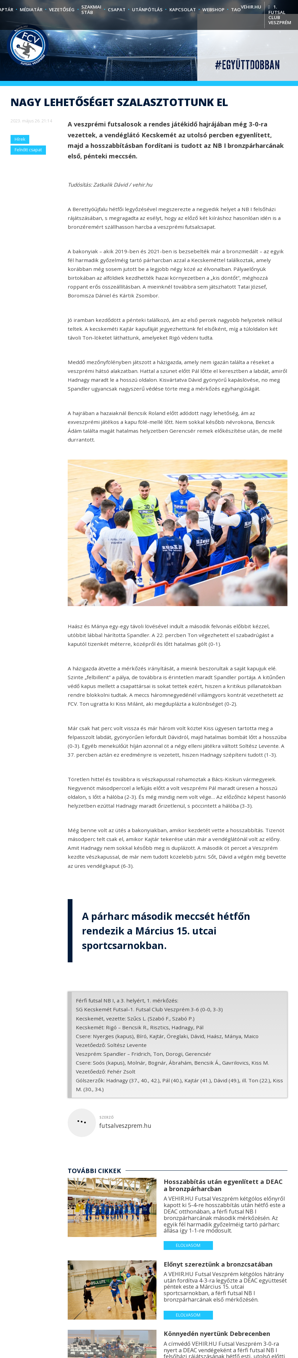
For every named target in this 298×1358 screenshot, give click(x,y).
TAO (236, 9)
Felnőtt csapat (28, 150)
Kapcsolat (182, 9)
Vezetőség (61, 9)
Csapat (117, 9)
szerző (106, 1117)
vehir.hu (251, 7)
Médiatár (31, 9)
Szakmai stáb (91, 9)
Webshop (213, 9)
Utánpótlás (147, 9)
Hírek (20, 139)
